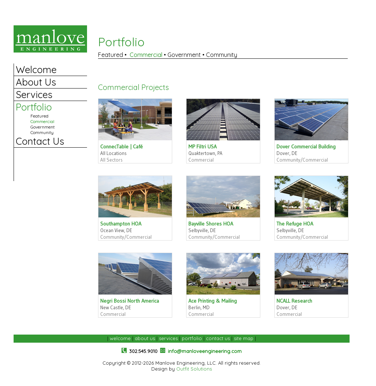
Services (34, 95)
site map (243, 338)
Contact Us (40, 141)
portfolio (192, 338)
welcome (120, 338)
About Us (36, 82)
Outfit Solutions (194, 369)
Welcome (36, 70)
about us (145, 338)
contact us (218, 338)
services (168, 338)
